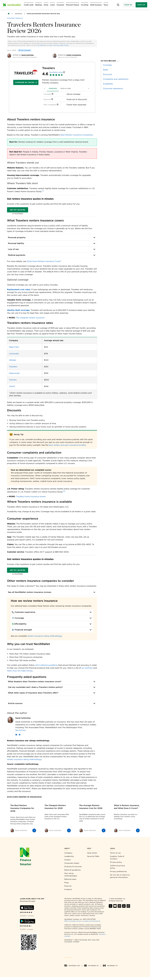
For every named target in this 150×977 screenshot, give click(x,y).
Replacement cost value (18, 289)
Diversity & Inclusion (73, 866)
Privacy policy (116, 862)
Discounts (107, 74)
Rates (105, 70)
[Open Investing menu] (84, 5)
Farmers (13, 380)
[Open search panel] (118, 5)
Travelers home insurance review (31, 496)
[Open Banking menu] (38, 5)
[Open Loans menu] (52, 5)
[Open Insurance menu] (60, 5)
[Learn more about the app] (34, 899)
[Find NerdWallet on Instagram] (119, 906)
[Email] (16, 735)
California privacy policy (117, 867)
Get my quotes (17, 210)
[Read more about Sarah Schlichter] (56, 730)
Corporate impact (71, 863)
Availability (108, 84)
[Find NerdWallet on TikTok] (128, 906)
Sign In (128, 5)
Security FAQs (93, 856)
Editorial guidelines (72, 870)
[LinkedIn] (20, 735)
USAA (11, 386)
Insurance (18, 13)
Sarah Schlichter (23, 718)
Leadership (69, 856)
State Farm (14, 347)
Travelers (13, 367)
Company (68, 853)
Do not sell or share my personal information (120, 876)
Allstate (12, 360)
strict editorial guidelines (46, 665)
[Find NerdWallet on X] (110, 906)
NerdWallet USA (72, 965)
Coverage (107, 65)
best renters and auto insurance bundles (67, 445)
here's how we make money (59, 45)
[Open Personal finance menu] (72, 5)
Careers (67, 860)
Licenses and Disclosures (91, 921)
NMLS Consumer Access (72, 921)
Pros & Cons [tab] (61, 88)
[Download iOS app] (27, 907)
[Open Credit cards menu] (29, 5)
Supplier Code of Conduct (117, 857)
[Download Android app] (27, 921)
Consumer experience (113, 88)
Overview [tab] (48, 88)
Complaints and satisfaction (115, 79)
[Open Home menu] (46, 5)
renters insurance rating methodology (44, 636)
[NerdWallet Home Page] (12, 4)
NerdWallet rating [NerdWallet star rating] (56, 72)
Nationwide (14, 373)
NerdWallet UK (91, 965)
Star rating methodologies (70, 874)
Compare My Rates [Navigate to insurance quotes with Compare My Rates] (26, 82)
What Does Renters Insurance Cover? (44, 261)
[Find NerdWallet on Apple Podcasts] (124, 906)
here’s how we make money (19, 671)
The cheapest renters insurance (30, 318)
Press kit (68, 886)
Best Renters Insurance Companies (77, 135)
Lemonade (14, 353)
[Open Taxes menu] (106, 5)
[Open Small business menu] (96, 5)
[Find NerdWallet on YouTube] (115, 906)
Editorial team (70, 879)
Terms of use (115, 853)
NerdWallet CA (110, 965)
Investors (68, 889)
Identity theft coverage (18, 310)
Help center (92, 853)
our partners (41, 45)
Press (66, 883)
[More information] (64, 72)
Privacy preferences (118, 871)
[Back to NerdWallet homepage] (8, 13)
